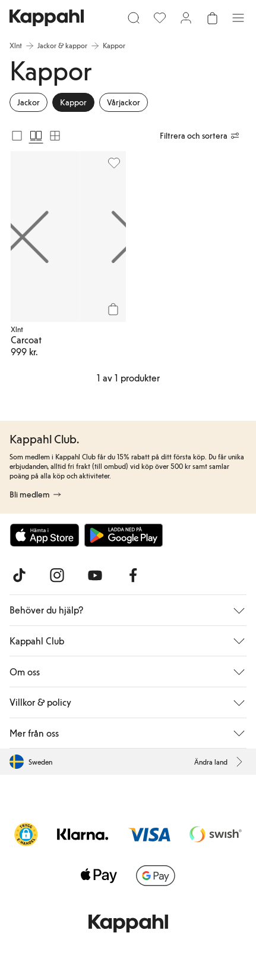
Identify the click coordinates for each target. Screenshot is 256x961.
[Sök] (134, 18)
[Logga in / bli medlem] (186, 18)
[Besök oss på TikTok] (19, 575)
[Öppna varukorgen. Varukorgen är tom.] (212, 18)
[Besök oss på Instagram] (57, 575)
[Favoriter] (160, 18)
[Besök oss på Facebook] (133, 575)
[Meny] (238, 18)
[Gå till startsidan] (47, 18)
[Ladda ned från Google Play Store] (123, 535)
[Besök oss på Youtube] (95, 575)
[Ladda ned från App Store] (45, 535)
